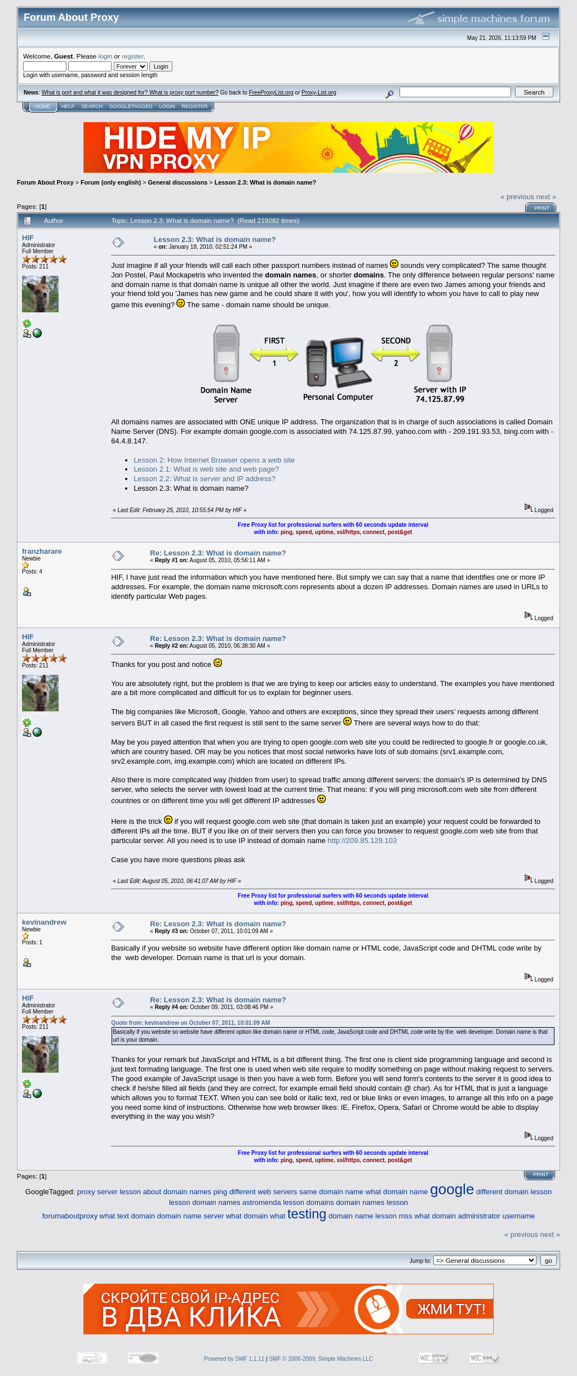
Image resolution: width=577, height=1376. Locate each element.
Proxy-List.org (318, 92)
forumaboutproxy (70, 1216)
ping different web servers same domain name (288, 1191)
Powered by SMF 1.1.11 (234, 1359)
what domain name (397, 1191)
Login (167, 106)
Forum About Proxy (45, 182)
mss (405, 1216)
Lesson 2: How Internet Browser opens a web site (214, 460)
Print (541, 208)
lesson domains (308, 1202)
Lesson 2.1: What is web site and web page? (206, 469)
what (277, 1216)
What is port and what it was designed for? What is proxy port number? (130, 92)
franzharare (42, 551)
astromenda (261, 1202)
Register (194, 106)
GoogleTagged (130, 106)
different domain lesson (514, 1191)
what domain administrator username (474, 1216)
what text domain (127, 1216)
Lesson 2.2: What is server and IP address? (205, 478)
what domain (247, 1216)
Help (68, 106)
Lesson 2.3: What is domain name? (266, 182)
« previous (517, 196)
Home (42, 106)
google (452, 1189)
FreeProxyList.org (271, 92)
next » (546, 196)
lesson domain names (204, 1202)
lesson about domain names (165, 1191)
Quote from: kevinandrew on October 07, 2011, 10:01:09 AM (190, 1023)
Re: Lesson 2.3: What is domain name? (218, 553)
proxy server (97, 1191)
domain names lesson (372, 1202)
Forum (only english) (111, 182)
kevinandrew (44, 922)
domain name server (190, 1216)
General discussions (177, 182)
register (132, 56)
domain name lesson (363, 1216)
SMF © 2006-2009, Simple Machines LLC (321, 1359)
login (106, 56)
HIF (28, 238)
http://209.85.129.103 (362, 840)
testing (306, 1214)
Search (92, 106)
